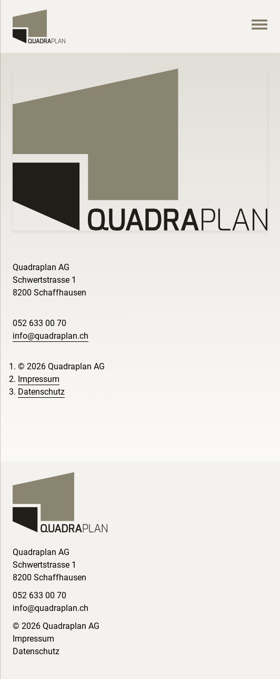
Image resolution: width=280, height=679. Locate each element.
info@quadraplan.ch (50, 336)
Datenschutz (41, 392)
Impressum (38, 379)
